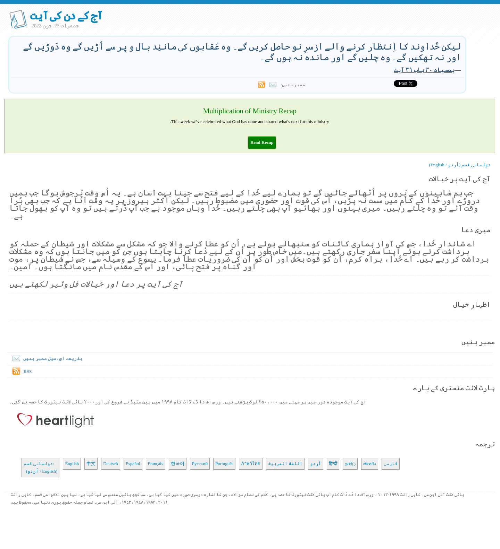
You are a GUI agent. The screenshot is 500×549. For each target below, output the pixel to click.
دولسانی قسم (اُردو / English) (460, 164)
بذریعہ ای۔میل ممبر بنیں (45, 358)
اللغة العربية (285, 463)
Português (224, 463)
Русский (200, 463)
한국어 (177, 463)
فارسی (391, 463)
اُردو (315, 463)
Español (133, 463)
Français (155, 463)
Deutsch (110, 463)
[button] (262, 142)
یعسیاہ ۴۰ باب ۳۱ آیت (424, 69)
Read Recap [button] (262, 142)
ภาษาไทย (250, 463)
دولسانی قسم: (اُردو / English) (40, 467)
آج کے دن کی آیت (66, 15)
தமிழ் (350, 463)
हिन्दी (333, 463)
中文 (90, 463)
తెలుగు (369, 463)
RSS (27, 371)
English (72, 463)
